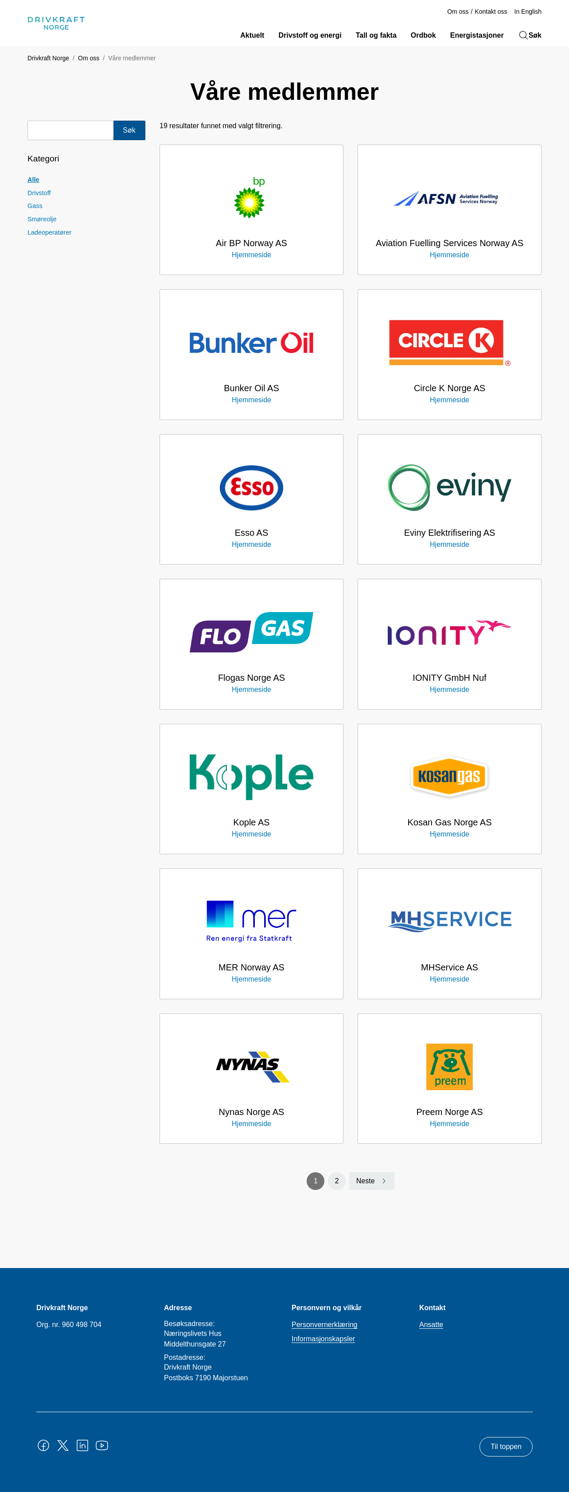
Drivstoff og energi (309, 35)
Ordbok (423, 35)
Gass (35, 205)
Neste (365, 1181)
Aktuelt (252, 35)
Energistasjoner (477, 35)
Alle (33, 179)
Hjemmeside (251, 255)
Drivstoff (39, 192)
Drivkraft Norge (48, 58)
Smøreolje (42, 219)
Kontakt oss (491, 11)
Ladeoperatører (49, 232)
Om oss (457, 11)
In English (528, 11)
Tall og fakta (376, 35)
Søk (530, 35)
